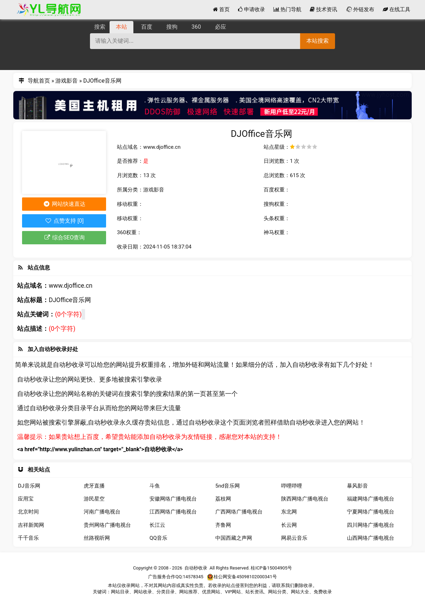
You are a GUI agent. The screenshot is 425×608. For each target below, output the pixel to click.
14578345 (193, 576)
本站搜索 (317, 41)
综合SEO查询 (64, 237)
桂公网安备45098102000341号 (242, 577)
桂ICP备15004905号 (271, 568)
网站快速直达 (64, 204)
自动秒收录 (195, 568)
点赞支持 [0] (64, 221)
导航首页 (39, 80)
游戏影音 (66, 80)
